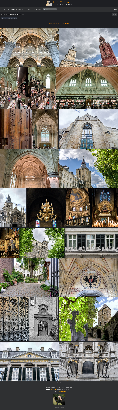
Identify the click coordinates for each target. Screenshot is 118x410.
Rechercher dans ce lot (10, 18)
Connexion (114, 9)
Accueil (3, 14)
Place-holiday (10, 14)
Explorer (3, 9)
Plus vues (27, 9)
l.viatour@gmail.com (66, 389)
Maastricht (18, 14)
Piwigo (61, 382)
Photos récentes (36, 9)
